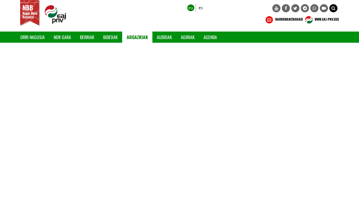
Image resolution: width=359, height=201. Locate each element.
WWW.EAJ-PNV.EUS (321, 19)
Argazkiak (137, 37)
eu (190, 7)
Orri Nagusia (32, 37)
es (201, 7)
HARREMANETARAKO (283, 19)
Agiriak (188, 37)
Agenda (210, 37)
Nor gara (62, 37)
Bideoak (110, 37)
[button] (333, 8)
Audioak (164, 37)
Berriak (87, 37)
